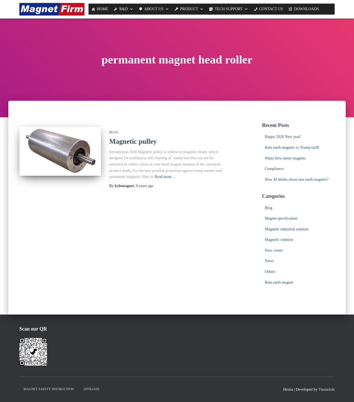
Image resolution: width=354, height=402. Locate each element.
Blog (113, 132)
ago (144, 186)
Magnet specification (281, 218)
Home (102, 9)
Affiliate (91, 389)
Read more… (165, 177)
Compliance (274, 169)
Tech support (229, 9)
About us (153, 9)
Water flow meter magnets (285, 158)
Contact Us (271, 9)
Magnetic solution (279, 240)
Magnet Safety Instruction (49, 389)
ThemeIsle (326, 389)
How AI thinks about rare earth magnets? (297, 179)
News (269, 261)
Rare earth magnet (279, 282)
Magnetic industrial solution (287, 229)
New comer (274, 250)
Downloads (306, 9)
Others (270, 272)
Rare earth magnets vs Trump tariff (292, 147)
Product (189, 9)
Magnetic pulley (133, 141)
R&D (123, 9)
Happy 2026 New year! (283, 137)
